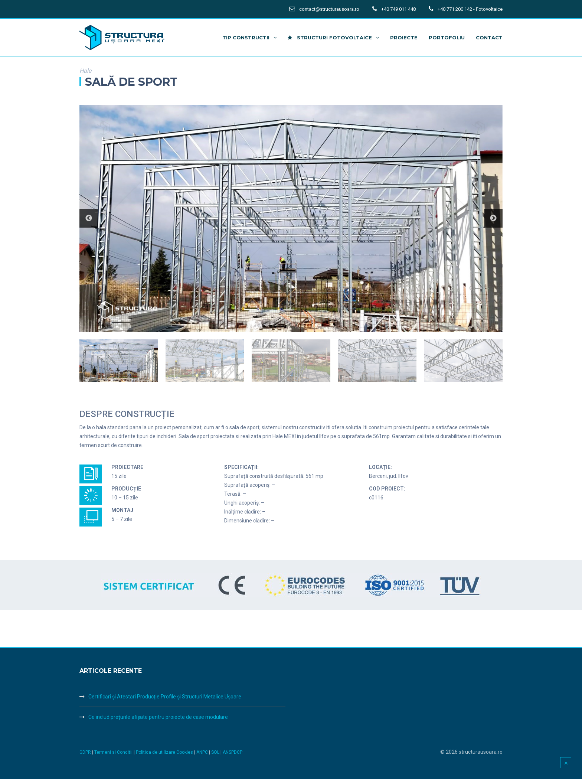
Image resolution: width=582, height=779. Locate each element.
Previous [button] (88, 218)
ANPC (202, 752)
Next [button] (493, 218)
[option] (291, 218)
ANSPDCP (232, 752)
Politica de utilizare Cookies (165, 752)
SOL (215, 752)
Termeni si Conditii (113, 752)
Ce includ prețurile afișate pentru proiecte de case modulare (158, 717)
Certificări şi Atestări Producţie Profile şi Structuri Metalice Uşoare (164, 697)
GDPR (85, 752)
